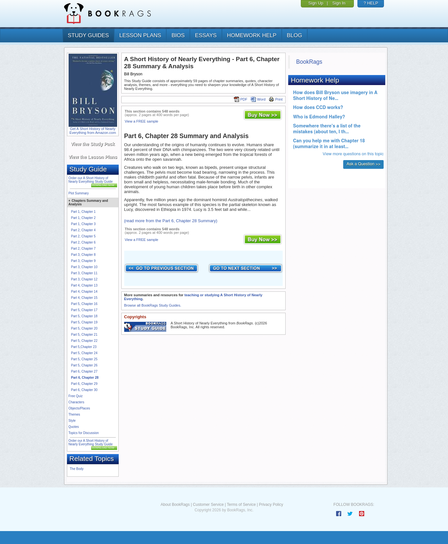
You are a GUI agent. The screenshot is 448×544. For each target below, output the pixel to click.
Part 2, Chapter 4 (83, 230)
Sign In (338, 3)
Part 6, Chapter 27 (84, 371)
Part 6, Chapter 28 (85, 377)
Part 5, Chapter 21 (84, 334)
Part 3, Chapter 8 (83, 254)
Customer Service (208, 504)
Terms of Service (241, 504)
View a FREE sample (141, 121)
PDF (240, 99)
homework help (252, 35)
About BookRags (175, 504)
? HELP (371, 3)
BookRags (309, 62)
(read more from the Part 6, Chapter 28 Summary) (170, 220)
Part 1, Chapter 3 (83, 224)
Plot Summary (79, 193)
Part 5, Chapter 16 (84, 304)
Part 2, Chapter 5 (83, 236)
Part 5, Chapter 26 (84, 365)
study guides (88, 35)
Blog (294, 35)
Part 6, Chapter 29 (84, 384)
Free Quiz (76, 396)
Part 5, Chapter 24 (84, 353)
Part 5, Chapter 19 (84, 322)
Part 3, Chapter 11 (84, 273)
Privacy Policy (271, 504)
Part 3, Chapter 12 (84, 279)
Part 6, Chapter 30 (84, 390)
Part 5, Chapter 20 (84, 328)
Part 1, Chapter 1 (83, 211)
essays (206, 35)
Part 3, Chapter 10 (84, 267)
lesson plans (140, 35)
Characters (76, 402)
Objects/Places (79, 408)
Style (72, 420)
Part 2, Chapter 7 (83, 248)
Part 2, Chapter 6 (83, 242)
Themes (74, 414)
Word (258, 99)
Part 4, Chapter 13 (84, 285)
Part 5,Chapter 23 (84, 347)
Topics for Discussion (84, 433)
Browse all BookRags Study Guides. (152, 305)
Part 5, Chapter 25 (84, 359)
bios (178, 35)
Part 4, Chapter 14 (84, 291)
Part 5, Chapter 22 (84, 341)
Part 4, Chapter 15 (84, 297)
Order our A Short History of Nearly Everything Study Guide (91, 179)
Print (276, 99)
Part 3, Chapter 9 (83, 261)
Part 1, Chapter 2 (83, 218)
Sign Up (315, 3)
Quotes (74, 427)
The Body (77, 469)
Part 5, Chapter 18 (84, 316)
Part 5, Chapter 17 (84, 310)
